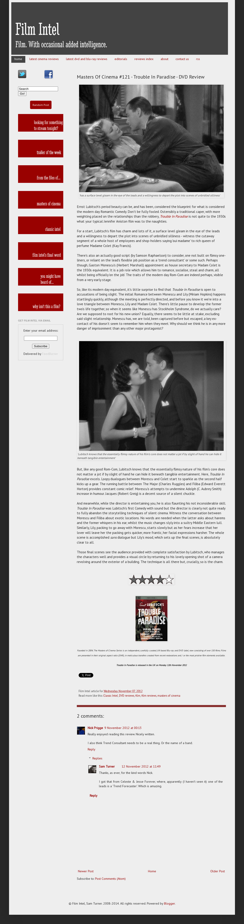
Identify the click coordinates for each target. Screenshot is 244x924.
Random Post (41, 105)
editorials (121, 59)
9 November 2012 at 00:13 (123, 728)
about (164, 59)
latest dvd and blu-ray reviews (86, 59)
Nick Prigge (95, 728)
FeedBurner (50, 354)
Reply (91, 749)
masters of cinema (168, 695)
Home (152, 871)
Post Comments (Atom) (110, 879)
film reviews (148, 695)
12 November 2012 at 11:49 (141, 766)
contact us (182, 59)
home (18, 59)
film (137, 695)
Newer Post (86, 871)
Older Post (217, 871)
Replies (97, 758)
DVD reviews (126, 695)
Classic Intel (110, 695)
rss (198, 59)
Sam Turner (107, 766)
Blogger (169, 903)
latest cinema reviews (44, 59)
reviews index (143, 59)
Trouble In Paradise (174, 216)
